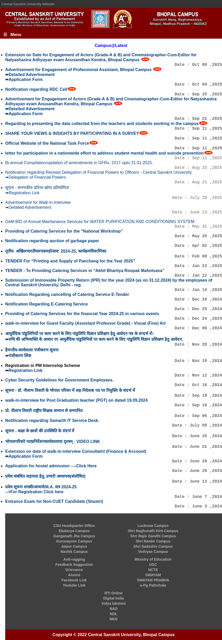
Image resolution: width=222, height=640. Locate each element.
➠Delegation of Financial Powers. (36, 177)
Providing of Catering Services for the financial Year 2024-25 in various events (82, 313)
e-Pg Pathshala (153, 585)
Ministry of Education (152, 559)
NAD (113, 609)
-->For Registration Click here (34, 492)
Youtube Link (74, 585)
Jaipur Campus (74, 546)
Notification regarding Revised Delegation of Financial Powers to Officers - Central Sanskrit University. (99, 172)
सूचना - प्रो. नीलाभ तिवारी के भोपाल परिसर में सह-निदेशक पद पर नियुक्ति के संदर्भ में (70, 390)
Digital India (113, 598)
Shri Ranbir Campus (153, 541)
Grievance (74, 570)
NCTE (153, 570)
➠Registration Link (22, 193)
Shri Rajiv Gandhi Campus (153, 536)
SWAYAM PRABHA (153, 580)
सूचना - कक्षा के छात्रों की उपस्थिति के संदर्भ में (39, 431)
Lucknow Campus (153, 526)
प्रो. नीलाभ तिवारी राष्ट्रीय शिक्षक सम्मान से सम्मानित (44, 410)
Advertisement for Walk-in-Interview (38, 202)
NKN (113, 619)
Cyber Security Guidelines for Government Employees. (59, 380)
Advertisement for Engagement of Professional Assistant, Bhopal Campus (79, 69)
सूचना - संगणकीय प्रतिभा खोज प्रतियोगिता (37, 187)
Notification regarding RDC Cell (36, 89)
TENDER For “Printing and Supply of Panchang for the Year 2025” (70, 261)
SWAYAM (153, 575)
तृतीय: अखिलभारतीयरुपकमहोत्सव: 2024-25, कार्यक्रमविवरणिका (55, 251)
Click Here (86, 466)
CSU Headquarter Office (74, 526)
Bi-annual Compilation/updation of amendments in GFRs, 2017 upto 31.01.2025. (79, 163)
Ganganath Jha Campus (74, 536)
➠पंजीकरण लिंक (18, 355)
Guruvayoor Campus (74, 541)
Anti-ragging (74, 559)
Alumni (74, 575)
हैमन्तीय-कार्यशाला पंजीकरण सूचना (31, 350)
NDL (113, 614)
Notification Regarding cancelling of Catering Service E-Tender (67, 294)
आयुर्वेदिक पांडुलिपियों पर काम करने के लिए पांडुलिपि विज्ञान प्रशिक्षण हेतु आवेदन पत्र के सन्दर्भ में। (79, 333)
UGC (153, 564)
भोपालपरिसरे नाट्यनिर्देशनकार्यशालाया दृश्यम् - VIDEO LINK (52, 441)
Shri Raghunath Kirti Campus (153, 531)
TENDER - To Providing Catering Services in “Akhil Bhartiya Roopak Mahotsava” (84, 270)
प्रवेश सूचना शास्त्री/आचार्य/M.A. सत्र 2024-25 (41, 487)
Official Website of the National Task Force (47, 143)
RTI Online (114, 593)
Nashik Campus (74, 551)
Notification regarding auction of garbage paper (52, 241)
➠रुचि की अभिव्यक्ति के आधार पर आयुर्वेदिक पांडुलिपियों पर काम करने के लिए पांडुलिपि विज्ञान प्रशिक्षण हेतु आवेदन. (94, 339)
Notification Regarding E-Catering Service (46, 304)
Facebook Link (74, 580)
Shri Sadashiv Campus (153, 546)
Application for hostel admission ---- (40, 466)
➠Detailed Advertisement (30, 74)
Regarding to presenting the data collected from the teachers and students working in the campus (102, 123)
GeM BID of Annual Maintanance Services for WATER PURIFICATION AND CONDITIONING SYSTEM (99, 221)
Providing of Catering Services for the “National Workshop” (64, 231)
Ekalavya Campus (74, 531)
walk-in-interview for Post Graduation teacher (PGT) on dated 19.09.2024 (76, 400)
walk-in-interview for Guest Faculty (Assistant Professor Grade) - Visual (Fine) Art (85, 323)
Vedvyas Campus (153, 551)
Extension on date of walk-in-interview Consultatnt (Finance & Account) (75, 451)
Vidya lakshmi (114, 603)
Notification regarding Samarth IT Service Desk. (52, 420)
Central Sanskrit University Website (28, 4)
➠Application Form (24, 79)
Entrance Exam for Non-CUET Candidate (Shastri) (54, 501)
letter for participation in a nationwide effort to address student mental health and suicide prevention (104, 153)
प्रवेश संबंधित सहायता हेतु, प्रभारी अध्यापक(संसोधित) (45, 476)
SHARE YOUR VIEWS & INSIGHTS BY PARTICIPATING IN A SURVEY (72, 133)
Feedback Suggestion (74, 564)
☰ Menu (12, 34)
